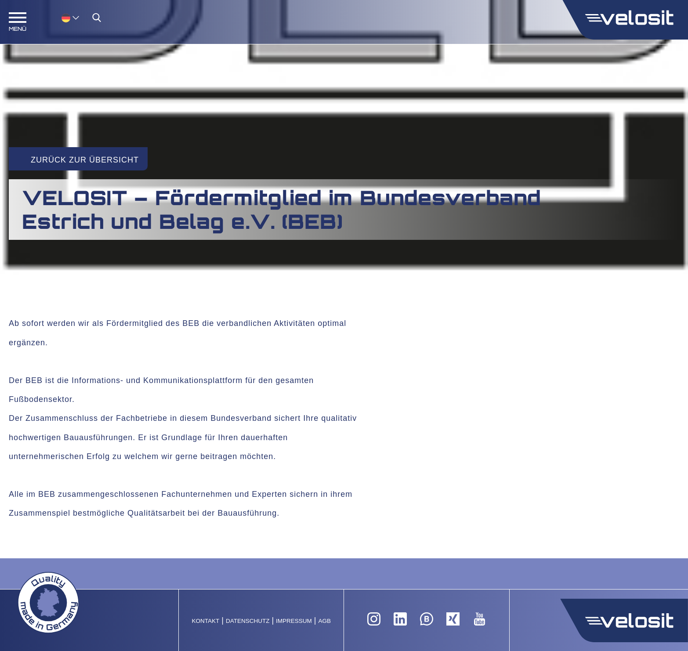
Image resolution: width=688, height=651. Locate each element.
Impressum (294, 621)
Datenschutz (248, 621)
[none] (61, 17)
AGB (325, 621)
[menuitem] (70, 17)
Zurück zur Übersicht (85, 160)
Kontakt (205, 621)
